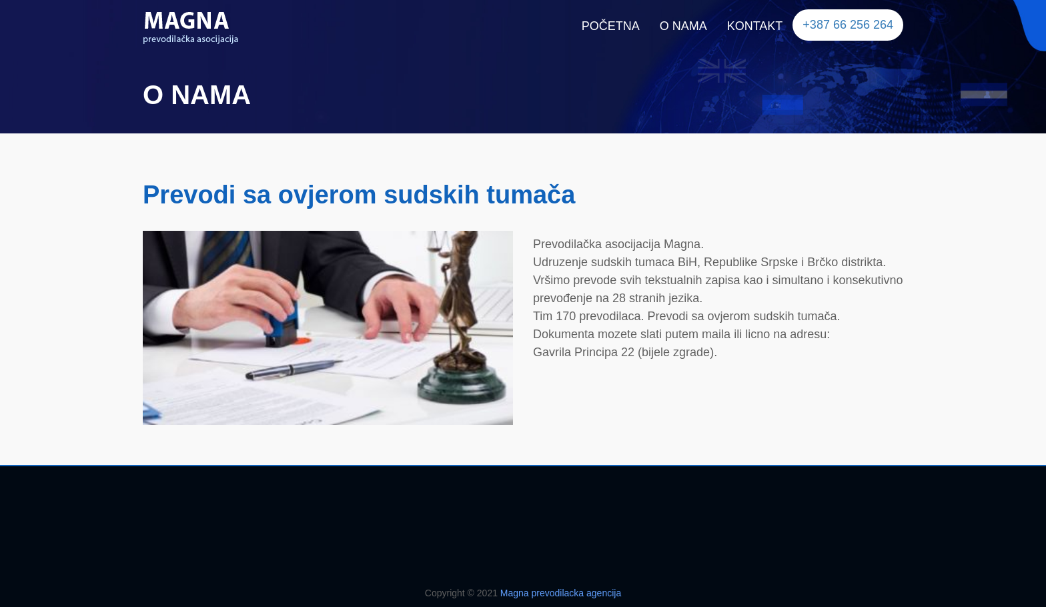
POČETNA (611, 26)
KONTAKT (755, 26)
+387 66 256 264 (848, 24)
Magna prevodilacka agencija (560, 593)
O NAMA (683, 26)
